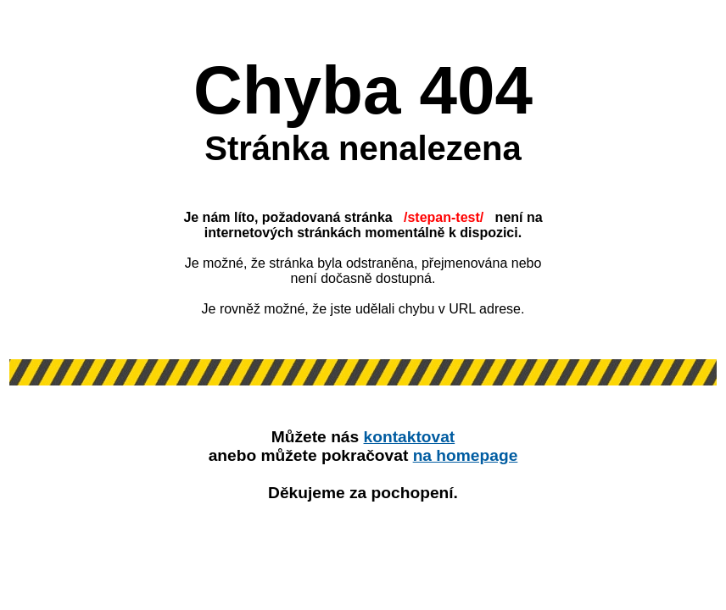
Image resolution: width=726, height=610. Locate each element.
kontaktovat (409, 437)
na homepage (465, 455)
